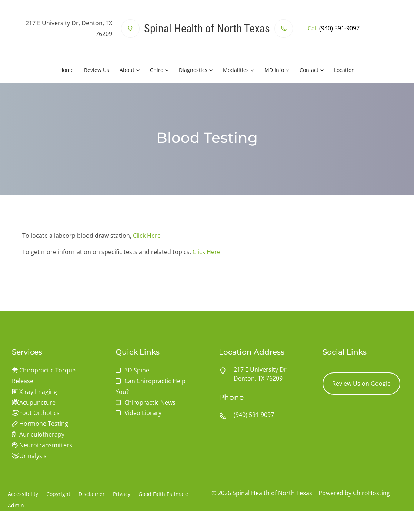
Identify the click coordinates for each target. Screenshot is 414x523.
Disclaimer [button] (92, 493)
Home (66, 69)
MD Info (274, 69)
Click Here (147, 235)
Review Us (96, 69)
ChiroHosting (371, 493)
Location (344, 69)
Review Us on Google (361, 383)
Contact (309, 69)
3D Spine (136, 370)
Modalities (236, 69)
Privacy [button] (121, 493)
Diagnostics (193, 69)
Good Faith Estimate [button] (163, 493)
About (127, 69)
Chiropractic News (150, 402)
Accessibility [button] (23, 493)
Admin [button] (16, 505)
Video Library (142, 413)
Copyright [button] (58, 493)
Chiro (156, 69)
